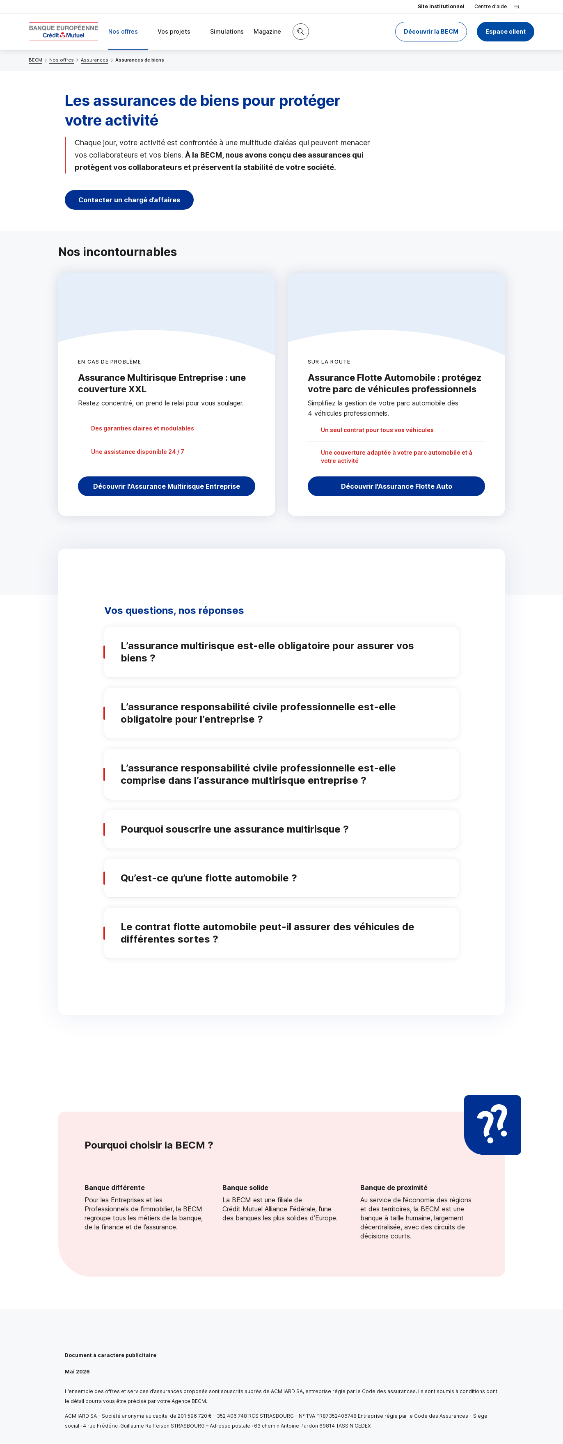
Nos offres (61, 60)
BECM (35, 60)
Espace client (505, 31)
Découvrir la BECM (431, 31)
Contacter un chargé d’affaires (130, 200)
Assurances (94, 60)
